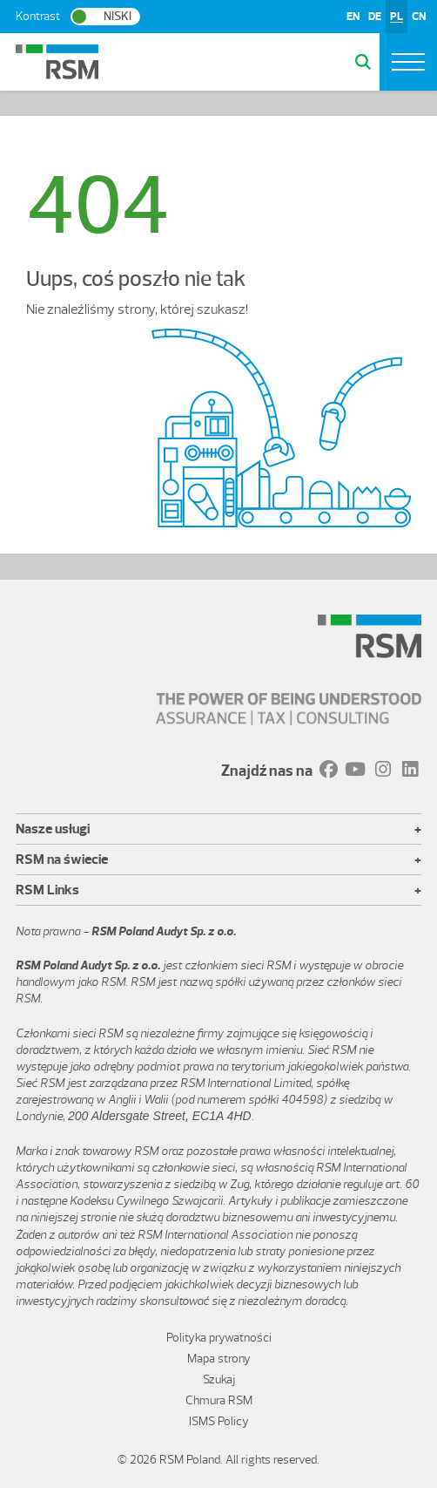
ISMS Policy (219, 1421)
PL (396, 16)
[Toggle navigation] (408, 62)
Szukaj (219, 1379)
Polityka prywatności (219, 1337)
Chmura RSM (218, 1400)
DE (374, 16)
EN (353, 16)
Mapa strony (219, 1358)
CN (419, 16)
